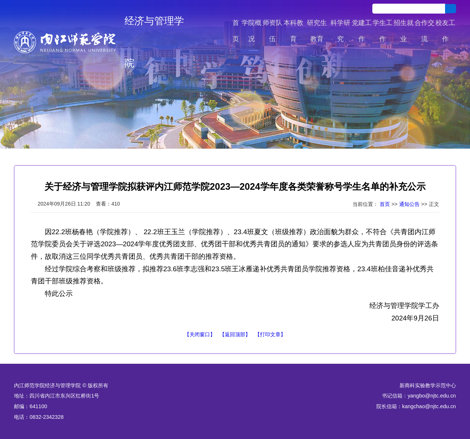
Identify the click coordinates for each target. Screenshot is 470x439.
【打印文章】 (270, 334)
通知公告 (409, 204)
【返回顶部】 (235, 334)
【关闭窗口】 (199, 334)
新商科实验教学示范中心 (428, 385)
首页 (385, 204)
